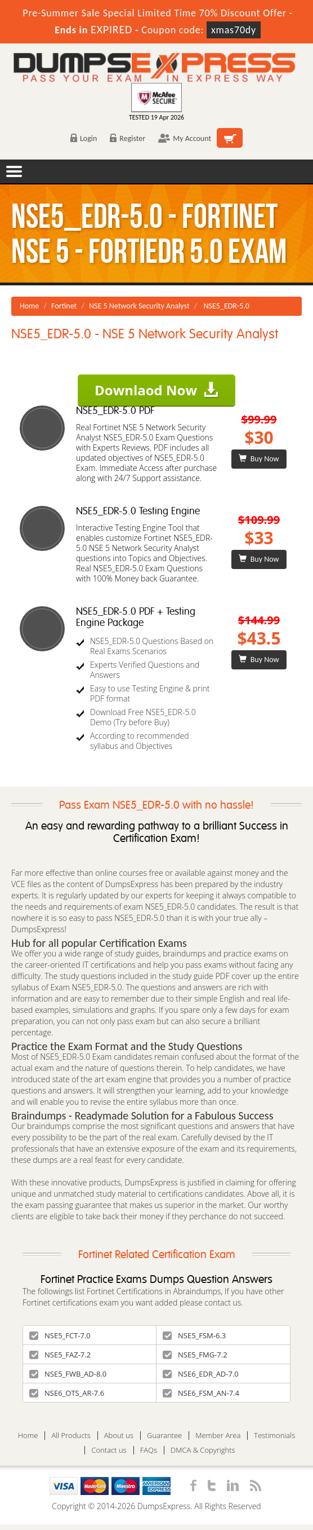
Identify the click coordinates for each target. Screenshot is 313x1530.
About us (118, 1435)
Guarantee (164, 1435)
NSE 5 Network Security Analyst (139, 306)
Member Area (217, 1435)
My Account (184, 138)
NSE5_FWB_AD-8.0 (67, 1374)
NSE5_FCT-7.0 (60, 1335)
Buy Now (259, 459)
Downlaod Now (156, 390)
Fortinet (64, 306)
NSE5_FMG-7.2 (195, 1355)
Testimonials (274, 1435)
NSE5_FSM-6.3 (194, 1335)
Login (83, 138)
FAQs (148, 1450)
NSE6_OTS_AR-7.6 (66, 1393)
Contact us (108, 1450)
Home (29, 306)
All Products (70, 1435)
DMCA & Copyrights (203, 1450)
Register (127, 138)
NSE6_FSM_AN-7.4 (201, 1393)
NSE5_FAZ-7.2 (60, 1355)
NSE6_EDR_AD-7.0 (201, 1374)
